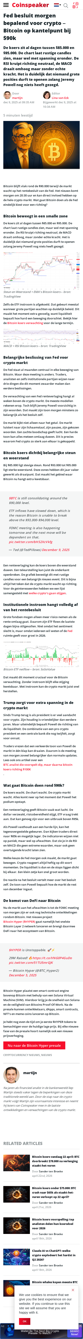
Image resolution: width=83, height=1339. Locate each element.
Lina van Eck (60, 98)
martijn (17, 98)
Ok (25, 1321)
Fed (70, 631)
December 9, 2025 (55, 550)
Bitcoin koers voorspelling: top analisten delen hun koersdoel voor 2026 (53, 1224)
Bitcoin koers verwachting (25, 323)
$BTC (13, 498)
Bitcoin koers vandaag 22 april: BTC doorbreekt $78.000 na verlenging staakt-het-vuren (55, 1161)
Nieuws (46, 1055)
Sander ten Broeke (51, 1171)
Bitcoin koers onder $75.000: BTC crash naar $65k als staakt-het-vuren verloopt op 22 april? (54, 1192)
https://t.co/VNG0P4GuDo (52, 958)
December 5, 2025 (22, 975)
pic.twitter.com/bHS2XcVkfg (30, 542)
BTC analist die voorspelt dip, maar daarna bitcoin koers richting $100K (37, 767)
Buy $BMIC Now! (74, 1331)
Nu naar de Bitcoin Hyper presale (34, 1045)
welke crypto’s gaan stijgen (47, 593)
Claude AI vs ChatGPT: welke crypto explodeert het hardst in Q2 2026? (53, 1255)
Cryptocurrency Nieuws (21, 1055)
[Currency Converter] (75, 5)
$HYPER (15, 950)
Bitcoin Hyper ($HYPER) (19, 922)
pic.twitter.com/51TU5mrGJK (31, 962)
